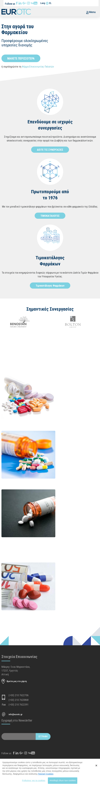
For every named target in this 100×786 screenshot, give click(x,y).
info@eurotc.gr (15, 714)
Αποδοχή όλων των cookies (62, 782)
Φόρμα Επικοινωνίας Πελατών (38, 66)
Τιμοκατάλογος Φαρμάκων (50, 285)
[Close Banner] (96, 767)
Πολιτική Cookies (45, 775)
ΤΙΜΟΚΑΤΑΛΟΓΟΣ (50, 215)
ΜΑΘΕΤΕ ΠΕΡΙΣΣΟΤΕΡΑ (20, 58)
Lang (42, 3)
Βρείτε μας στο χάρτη (17, 681)
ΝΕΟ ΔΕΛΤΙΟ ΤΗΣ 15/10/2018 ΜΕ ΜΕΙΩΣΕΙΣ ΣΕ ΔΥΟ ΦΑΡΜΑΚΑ (76, 495)
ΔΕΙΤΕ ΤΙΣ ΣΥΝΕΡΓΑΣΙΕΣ (50, 149)
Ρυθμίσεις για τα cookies (33, 782)
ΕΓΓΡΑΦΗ (43, 736)
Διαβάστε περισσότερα (61, 394)
